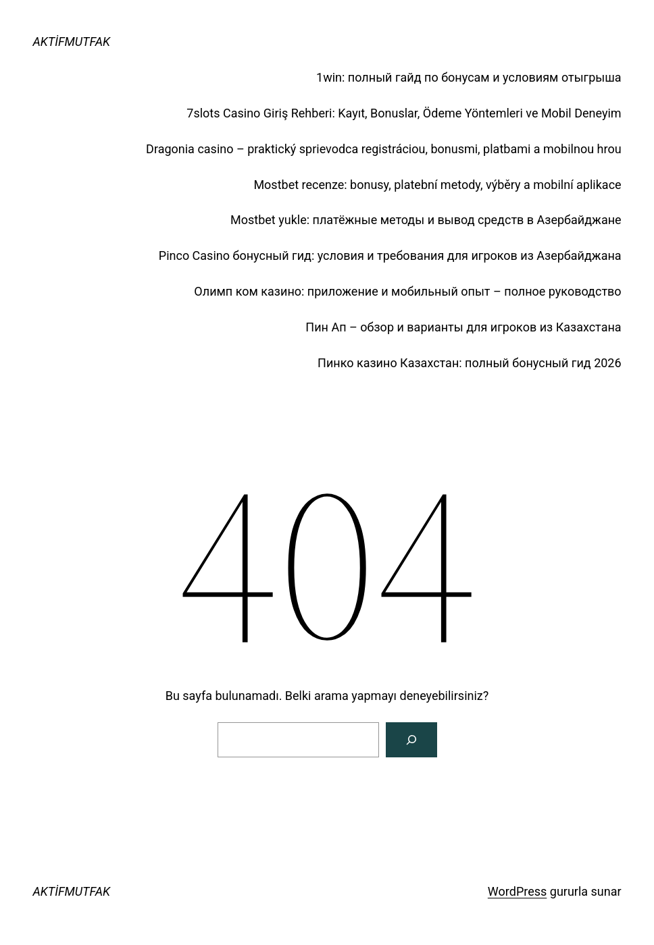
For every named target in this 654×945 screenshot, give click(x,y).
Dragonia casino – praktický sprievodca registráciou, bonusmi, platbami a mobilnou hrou (384, 149)
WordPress (517, 891)
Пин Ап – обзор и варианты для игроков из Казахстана (463, 327)
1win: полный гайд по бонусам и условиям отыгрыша (469, 77)
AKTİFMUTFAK (71, 41)
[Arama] (411, 739)
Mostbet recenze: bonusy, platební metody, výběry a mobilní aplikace (437, 185)
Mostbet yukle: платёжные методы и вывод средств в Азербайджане (426, 220)
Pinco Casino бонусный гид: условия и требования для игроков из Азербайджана (390, 255)
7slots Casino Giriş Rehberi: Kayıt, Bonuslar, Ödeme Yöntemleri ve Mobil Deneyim (403, 113)
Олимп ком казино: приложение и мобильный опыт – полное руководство (407, 291)
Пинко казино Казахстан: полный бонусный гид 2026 (470, 363)
